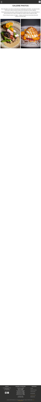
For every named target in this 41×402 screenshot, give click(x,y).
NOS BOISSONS (32, 393)
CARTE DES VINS (32, 391)
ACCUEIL (31, 388)
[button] (40, 2)
